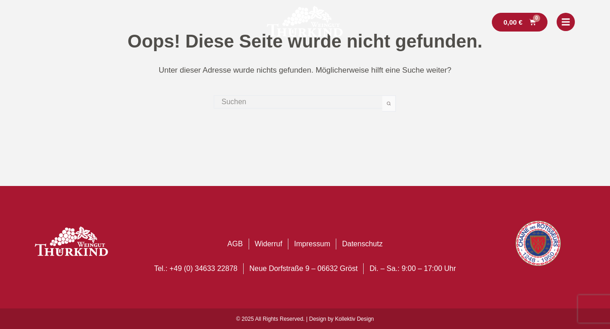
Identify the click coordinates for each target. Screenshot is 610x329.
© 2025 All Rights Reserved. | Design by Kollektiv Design (305, 319)
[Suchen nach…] (298, 102)
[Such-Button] (389, 103)
